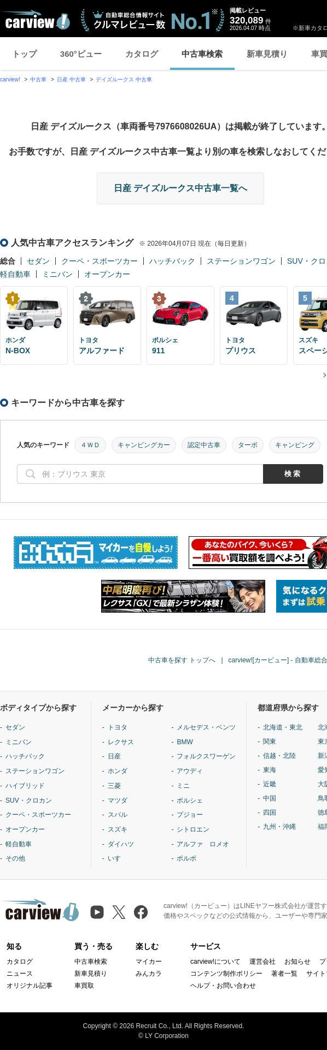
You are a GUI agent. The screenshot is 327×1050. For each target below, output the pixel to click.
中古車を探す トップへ (181, 660)
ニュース (20, 973)
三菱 (114, 786)
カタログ (141, 53)
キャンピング (294, 445)
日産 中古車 (71, 79)
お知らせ (297, 961)
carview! (10, 79)
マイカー (149, 961)
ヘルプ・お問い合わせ (223, 985)
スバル (117, 814)
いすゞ (117, 858)
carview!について (215, 961)
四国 (269, 812)
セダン (38, 261)
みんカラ (149, 973)
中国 (269, 798)
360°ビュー (81, 53)
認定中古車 (204, 445)
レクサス (121, 742)
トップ (24, 53)
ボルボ (186, 858)
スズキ (117, 829)
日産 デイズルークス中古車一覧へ (180, 188)
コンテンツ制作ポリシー (226, 973)
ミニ (183, 786)
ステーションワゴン (241, 261)
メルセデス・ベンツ (206, 727)
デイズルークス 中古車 (124, 79)
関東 (269, 741)
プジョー (190, 814)
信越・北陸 (279, 756)
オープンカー (107, 274)
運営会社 (262, 961)
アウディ (190, 771)
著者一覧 (284, 973)
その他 (15, 858)
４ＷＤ (90, 445)
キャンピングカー (144, 445)
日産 (114, 756)
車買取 (84, 985)
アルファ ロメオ (203, 844)
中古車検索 (202, 53)
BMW (184, 742)
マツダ (117, 800)
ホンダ (117, 771)
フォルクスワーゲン (206, 756)
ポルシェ (190, 800)
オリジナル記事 (29, 985)
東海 (269, 770)
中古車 (38, 79)
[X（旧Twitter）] (119, 912)
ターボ (248, 445)
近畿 (269, 784)
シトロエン (193, 829)
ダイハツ (121, 844)
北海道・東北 (282, 727)
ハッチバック (172, 261)
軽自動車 (15, 274)
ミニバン (57, 274)
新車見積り (267, 53)
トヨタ (117, 727)
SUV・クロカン (28, 800)
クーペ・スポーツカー (99, 261)
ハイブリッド (25, 786)
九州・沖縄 (279, 826)
